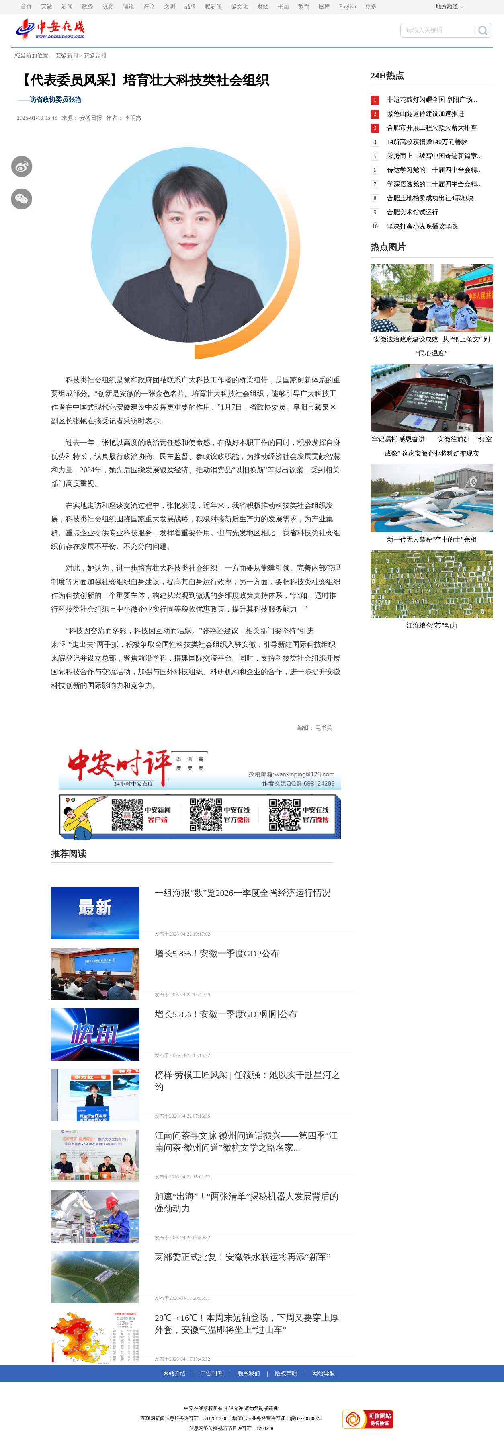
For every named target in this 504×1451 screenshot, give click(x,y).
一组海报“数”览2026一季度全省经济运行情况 (243, 893)
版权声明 (286, 1374)
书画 (283, 7)
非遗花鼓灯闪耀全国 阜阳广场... (432, 99)
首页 (26, 7)
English (347, 7)
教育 (303, 7)
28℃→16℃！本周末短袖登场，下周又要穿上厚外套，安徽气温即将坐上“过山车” (247, 1324)
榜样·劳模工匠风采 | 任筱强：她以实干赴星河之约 (247, 1081)
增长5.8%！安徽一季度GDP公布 (217, 953)
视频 (108, 7)
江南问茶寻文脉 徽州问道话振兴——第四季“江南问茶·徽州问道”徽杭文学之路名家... (246, 1142)
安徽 (46, 7)
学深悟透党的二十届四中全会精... (434, 184)
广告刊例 (211, 1374)
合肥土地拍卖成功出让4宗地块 (430, 198)
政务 (87, 7)
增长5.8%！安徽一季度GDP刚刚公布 (226, 1014)
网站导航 (322, 1374)
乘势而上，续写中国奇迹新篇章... (434, 155)
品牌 (190, 7)
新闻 (67, 7)
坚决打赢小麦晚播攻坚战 (422, 226)
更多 (371, 7)
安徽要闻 (95, 56)
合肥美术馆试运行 (412, 212)
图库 (324, 7)
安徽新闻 (66, 56)
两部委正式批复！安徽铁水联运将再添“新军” (243, 1257)
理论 (128, 7)
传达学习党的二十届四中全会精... (434, 169)
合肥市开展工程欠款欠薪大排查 (432, 127)
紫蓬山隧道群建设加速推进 (425, 113)
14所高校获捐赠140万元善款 (427, 141)
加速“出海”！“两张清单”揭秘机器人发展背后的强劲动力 (246, 1202)
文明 (169, 7)
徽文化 (239, 7)
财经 (262, 7)
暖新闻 (213, 7)
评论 (149, 7)
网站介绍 (175, 1374)
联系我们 (249, 1374)
